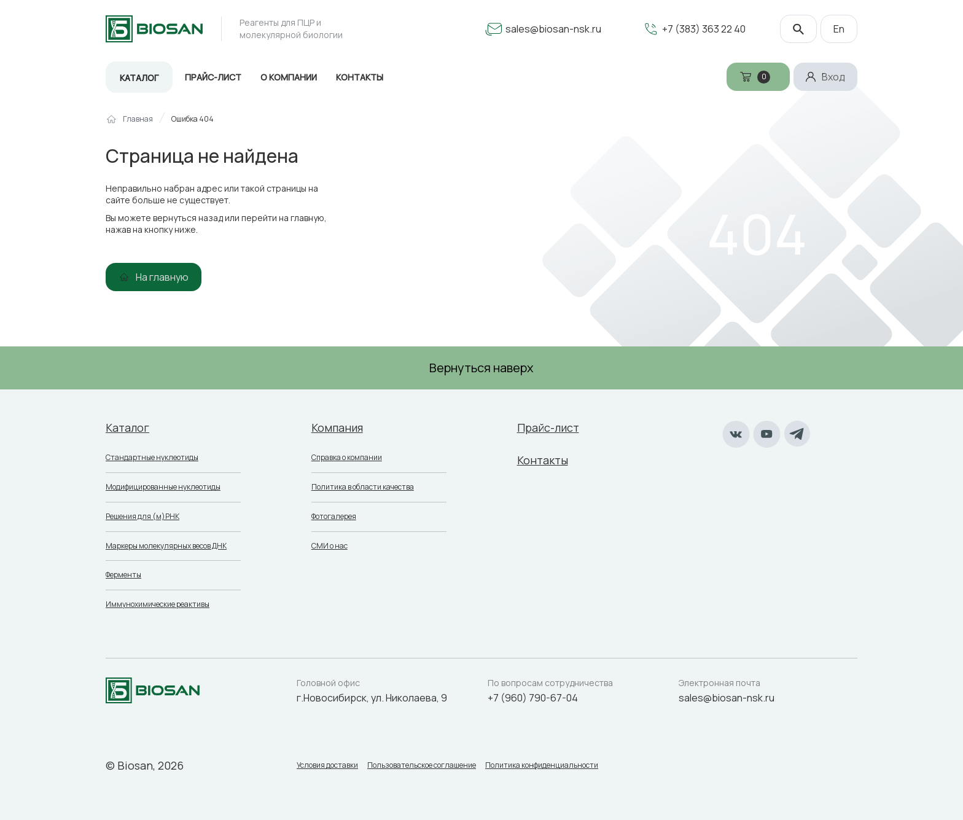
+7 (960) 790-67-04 (533, 697)
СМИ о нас (329, 546)
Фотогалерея (333, 516)
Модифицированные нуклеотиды (163, 487)
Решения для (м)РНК (142, 516)
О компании (288, 77)
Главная (138, 119)
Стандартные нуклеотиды (152, 457)
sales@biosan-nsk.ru (553, 29)
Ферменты (123, 574)
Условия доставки (327, 765)
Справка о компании (346, 457)
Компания (337, 427)
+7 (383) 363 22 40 (704, 29)
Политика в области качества (362, 487)
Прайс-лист (213, 77)
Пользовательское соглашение (421, 765)
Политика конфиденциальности (541, 765)
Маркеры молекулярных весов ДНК (166, 546)
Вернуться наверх (481, 367)
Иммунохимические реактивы (157, 604)
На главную (162, 277)
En (838, 29)
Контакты (359, 77)
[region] (481, 124)
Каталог (139, 78)
